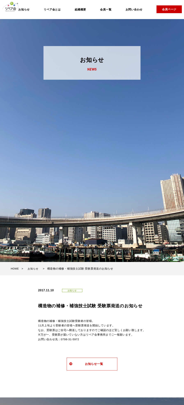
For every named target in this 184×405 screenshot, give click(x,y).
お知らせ (24, 9)
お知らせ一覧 (84, 363)
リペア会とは (52, 9)
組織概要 (80, 9)
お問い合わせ (134, 9)
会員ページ (169, 9)
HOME (15, 268)
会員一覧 (105, 9)
